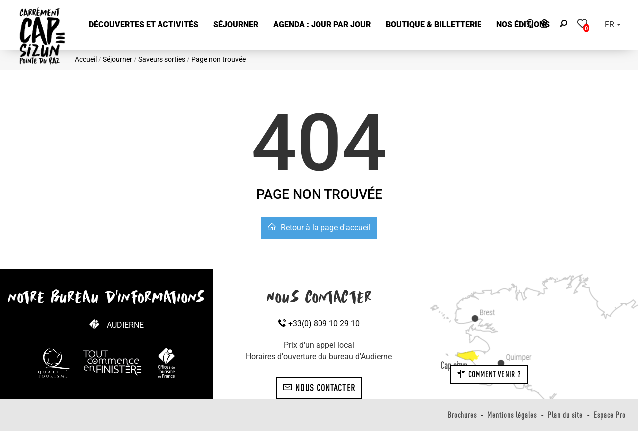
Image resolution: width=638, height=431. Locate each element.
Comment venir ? (489, 374)
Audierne (125, 325)
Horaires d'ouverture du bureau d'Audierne (319, 356)
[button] (143, 25)
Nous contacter (319, 387)
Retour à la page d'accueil (319, 227)
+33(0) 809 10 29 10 (319, 323)
